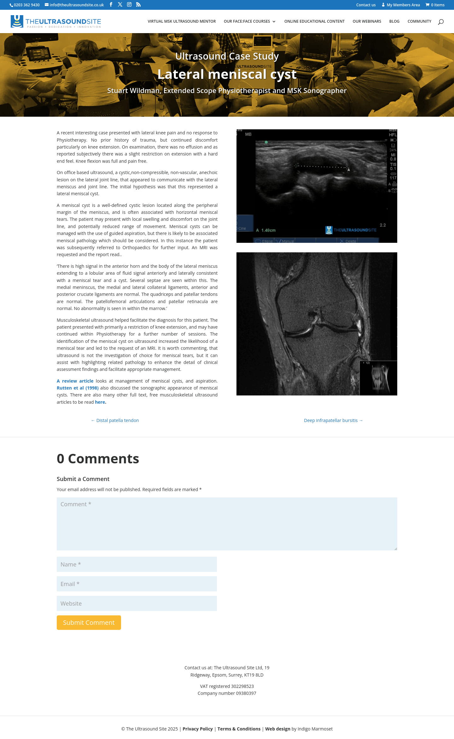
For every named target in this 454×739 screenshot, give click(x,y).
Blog (394, 21)
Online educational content (314, 21)
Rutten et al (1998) (78, 388)
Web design (277, 729)
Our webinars (367, 21)
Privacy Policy (198, 729)
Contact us (366, 5)
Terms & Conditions (239, 729)
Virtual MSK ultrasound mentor (182, 21)
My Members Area (403, 5)
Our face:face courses (247, 21)
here (100, 402)
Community (419, 21)
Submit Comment (89, 622)
